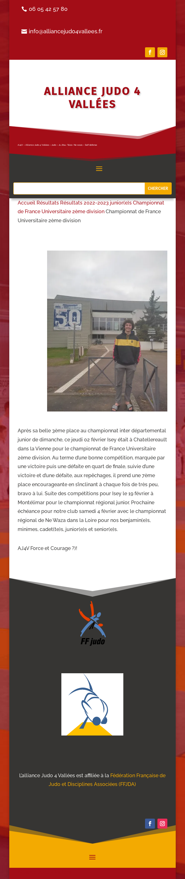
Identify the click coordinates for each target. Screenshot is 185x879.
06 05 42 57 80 (48, 9)
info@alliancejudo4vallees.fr (66, 31)
